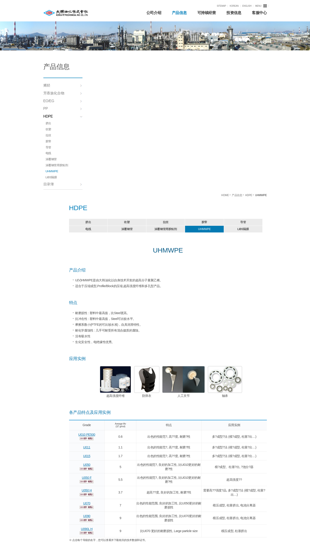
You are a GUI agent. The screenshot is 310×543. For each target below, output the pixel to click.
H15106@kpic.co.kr (249, 465)
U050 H (105, 349)
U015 (105, 315)
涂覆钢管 (51, 159)
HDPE (62, 116)
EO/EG (62, 101)
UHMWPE (52, 171)
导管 (48, 147)
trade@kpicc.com (249, 439)
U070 (105, 362)
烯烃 (62, 85)
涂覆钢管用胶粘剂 (57, 165)
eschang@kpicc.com (249, 448)
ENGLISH (246, 6)
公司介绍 (153, 13)
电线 (48, 153)
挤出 (48, 123)
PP (62, 108)
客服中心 (259, 13)
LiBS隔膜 (51, 177)
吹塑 (48, 129)
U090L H (105, 387)
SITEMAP (221, 6)
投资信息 (233, 13)
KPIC (65, 13)
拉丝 (48, 135)
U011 (105, 306)
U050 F (105, 336)
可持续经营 (206, 13)
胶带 (48, 141)
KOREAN (234, 6)
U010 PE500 (105, 293)
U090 (105, 375)
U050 (105, 323)
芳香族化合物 (62, 93)
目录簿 (62, 184)
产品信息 (179, 13)
